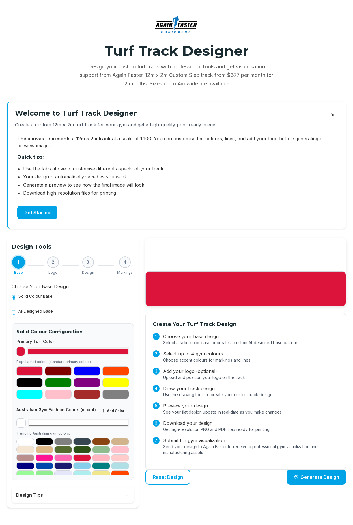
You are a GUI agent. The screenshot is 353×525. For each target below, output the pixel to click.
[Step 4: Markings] (125, 265)
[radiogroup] (73, 305)
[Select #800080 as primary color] (87, 382)
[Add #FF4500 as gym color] (120, 473)
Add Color (112, 411)
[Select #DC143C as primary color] (29, 371)
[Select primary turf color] (78, 351)
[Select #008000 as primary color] (58, 382)
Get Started (37, 212)
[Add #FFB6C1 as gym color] (101, 457)
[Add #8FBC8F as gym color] (101, 449)
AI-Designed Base (35, 311)
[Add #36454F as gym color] (82, 441)
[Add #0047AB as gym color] (44, 465)
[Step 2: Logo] (53, 265)
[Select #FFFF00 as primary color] (115, 382)
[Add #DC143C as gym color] (82, 457)
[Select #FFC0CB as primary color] (58, 394)
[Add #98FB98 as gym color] (25, 473)
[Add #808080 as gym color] (63, 441)
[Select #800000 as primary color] (58, 371)
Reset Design (168, 477)
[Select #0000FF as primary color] (87, 371)
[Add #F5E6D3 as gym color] (25, 449)
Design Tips (72, 495)
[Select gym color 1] (78, 423)
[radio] (14, 297)
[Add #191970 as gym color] (63, 465)
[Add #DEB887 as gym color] (44, 449)
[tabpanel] (73, 381)
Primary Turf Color (35, 341)
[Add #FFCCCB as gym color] (120, 457)
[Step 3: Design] (88, 265)
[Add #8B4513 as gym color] (101, 441)
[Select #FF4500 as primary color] (115, 371)
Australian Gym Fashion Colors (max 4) (56, 409)
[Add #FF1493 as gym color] (44, 457)
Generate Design (316, 477)
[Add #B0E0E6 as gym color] (120, 465)
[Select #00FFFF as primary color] (29, 394)
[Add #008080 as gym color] (101, 465)
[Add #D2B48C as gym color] (120, 441)
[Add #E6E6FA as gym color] (63, 473)
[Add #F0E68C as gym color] (101, 473)
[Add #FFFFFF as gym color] (25, 441)
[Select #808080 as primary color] (115, 394)
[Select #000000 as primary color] (29, 382)
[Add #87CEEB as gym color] (82, 465)
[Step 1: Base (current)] (18, 265)
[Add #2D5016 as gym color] (82, 449)
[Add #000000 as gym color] (44, 441)
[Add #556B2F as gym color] (63, 449)
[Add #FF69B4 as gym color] (63, 457)
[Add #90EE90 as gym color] (44, 473)
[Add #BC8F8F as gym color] (25, 457)
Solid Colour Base (35, 296)
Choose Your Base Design (40, 286)
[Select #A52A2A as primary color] (87, 394)
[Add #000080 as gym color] (25, 465)
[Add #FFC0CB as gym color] (120, 449)
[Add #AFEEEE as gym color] (82, 473)
